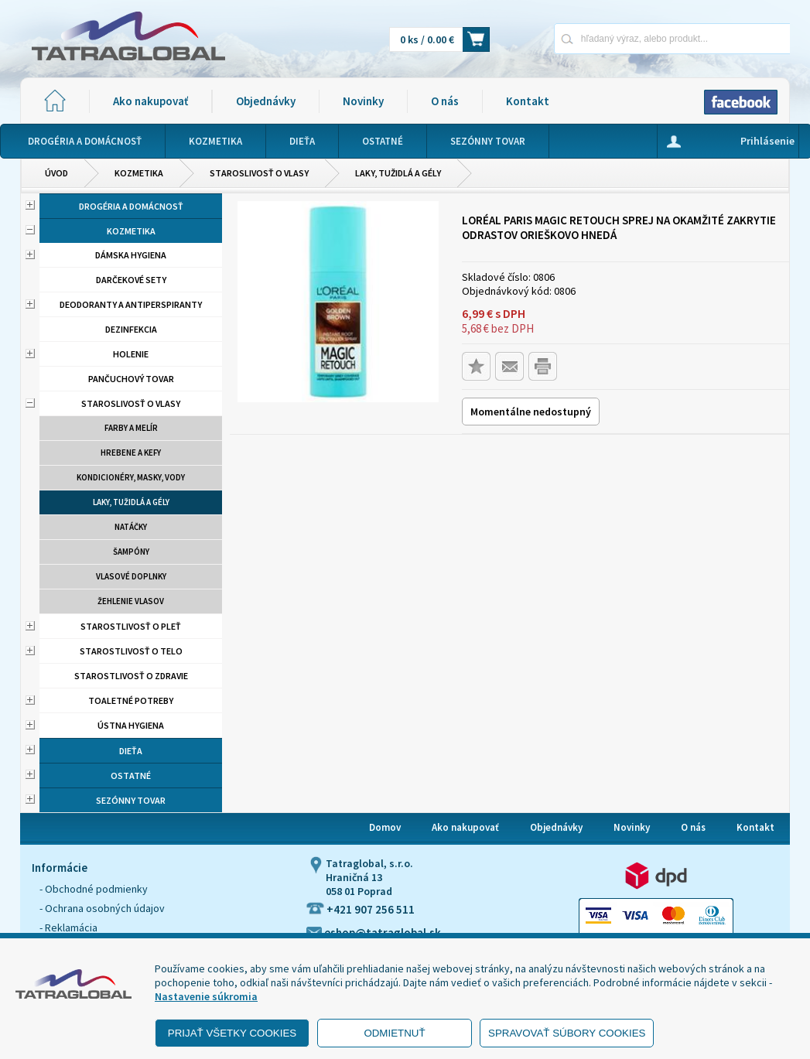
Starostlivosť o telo (131, 651)
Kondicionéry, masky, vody (131, 477)
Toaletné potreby (130, 700)
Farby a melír (131, 427)
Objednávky (266, 101)
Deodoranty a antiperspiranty (131, 304)
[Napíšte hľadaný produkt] (618, 38)
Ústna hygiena (130, 725)
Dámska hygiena (130, 255)
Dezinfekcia (131, 329)
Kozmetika (138, 173)
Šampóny (131, 551)
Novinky (363, 101)
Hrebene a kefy (131, 452)
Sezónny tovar (131, 800)
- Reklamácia (68, 927)
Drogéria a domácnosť (131, 206)
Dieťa (130, 751)
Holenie (131, 354)
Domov (385, 827)
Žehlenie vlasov (130, 601)
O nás (445, 101)
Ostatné (131, 775)
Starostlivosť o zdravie (131, 676)
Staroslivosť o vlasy (259, 173)
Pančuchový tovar (131, 378)
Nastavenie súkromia (206, 996)
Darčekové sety (131, 279)
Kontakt (527, 101)
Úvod (56, 173)
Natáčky (130, 526)
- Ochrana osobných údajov (102, 908)
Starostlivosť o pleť (130, 626)
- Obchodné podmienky (93, 889)
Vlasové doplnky (131, 576)
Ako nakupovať (150, 101)
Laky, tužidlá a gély (398, 173)
